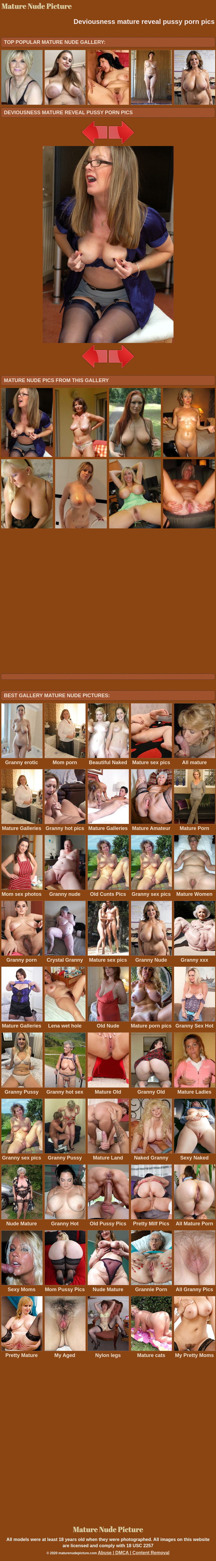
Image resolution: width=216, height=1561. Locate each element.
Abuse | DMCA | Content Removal (134, 1552)
